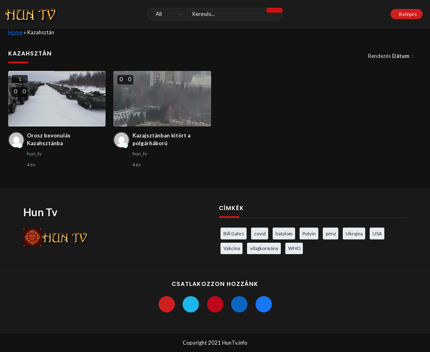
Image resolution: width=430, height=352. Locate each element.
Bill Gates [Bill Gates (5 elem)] (233, 233)
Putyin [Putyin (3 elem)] (309, 233)
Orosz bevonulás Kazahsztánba (49, 139)
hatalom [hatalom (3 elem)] (284, 233)
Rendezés (389, 56)
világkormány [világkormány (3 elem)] (264, 248)
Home (15, 32)
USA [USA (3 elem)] (377, 233)
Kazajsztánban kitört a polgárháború (161, 139)
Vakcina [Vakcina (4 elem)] (231, 248)
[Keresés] (214, 14)
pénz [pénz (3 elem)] (331, 233)
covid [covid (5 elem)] (260, 233)
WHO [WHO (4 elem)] (294, 248)
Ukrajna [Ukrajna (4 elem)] (354, 233)
